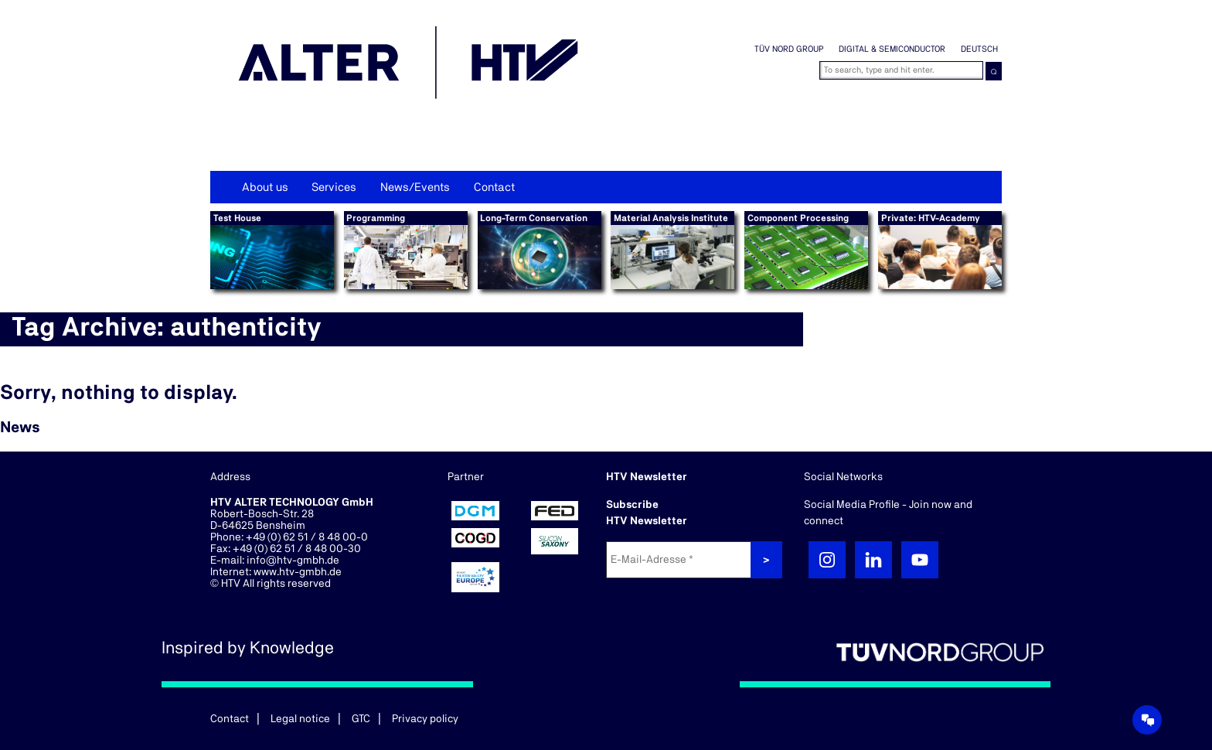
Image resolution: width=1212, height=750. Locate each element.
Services (334, 187)
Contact (494, 187)
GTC (361, 719)
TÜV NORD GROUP (788, 49)
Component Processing (798, 218)
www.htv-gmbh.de (298, 572)
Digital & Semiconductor (892, 49)
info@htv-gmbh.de (293, 560)
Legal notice (300, 719)
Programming (375, 218)
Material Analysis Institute (671, 218)
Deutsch (979, 49)
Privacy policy (425, 719)
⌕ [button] (993, 71)
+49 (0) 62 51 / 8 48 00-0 (307, 537)
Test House (237, 218)
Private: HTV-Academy (930, 218)
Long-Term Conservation (533, 218)
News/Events (415, 187)
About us (265, 187)
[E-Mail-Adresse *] (680, 559)
